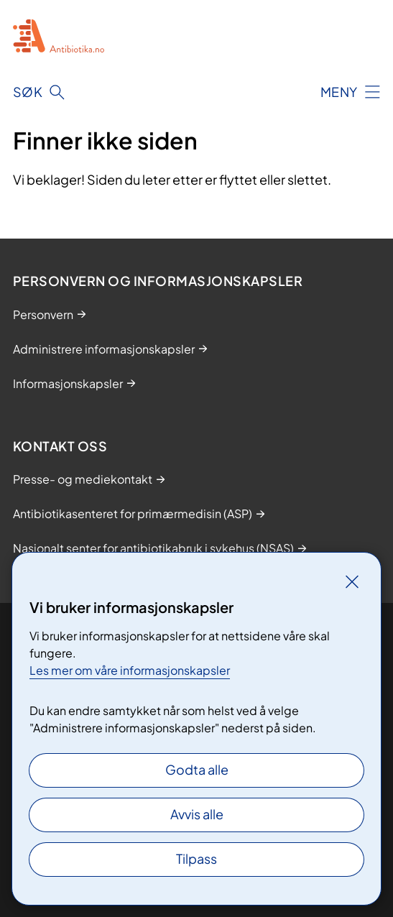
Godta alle (196, 769)
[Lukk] (352, 581)
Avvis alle (196, 814)
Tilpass (196, 858)
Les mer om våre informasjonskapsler (129, 670)
